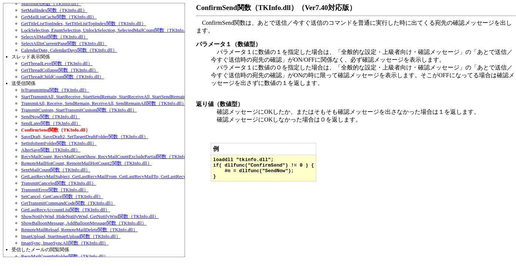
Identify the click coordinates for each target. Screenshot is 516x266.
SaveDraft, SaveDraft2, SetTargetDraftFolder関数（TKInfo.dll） (84, 136)
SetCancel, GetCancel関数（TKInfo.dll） (62, 196)
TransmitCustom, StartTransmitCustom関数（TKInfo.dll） (79, 110)
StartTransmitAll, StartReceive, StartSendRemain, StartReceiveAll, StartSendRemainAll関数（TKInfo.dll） (126, 96)
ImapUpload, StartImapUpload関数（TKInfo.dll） (71, 236)
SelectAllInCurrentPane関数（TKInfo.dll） (64, 43)
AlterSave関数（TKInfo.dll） (50, 150)
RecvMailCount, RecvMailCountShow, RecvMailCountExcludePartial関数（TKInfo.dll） (109, 156)
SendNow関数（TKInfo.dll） (50, 116)
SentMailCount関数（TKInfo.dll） (55, 170)
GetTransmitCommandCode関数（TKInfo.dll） (68, 203)
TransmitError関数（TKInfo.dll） (54, 189)
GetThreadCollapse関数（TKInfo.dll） (59, 70)
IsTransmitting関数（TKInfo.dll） (55, 90)
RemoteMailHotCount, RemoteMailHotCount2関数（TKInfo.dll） (86, 163)
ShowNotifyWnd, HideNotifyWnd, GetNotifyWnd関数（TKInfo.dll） (90, 216)
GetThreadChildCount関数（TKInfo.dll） (62, 76)
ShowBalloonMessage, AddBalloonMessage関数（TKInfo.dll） (83, 223)
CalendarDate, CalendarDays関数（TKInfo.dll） (69, 50)
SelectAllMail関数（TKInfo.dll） (54, 37)
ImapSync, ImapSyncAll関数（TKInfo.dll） (65, 243)
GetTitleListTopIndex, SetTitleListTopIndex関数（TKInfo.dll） (83, 23)
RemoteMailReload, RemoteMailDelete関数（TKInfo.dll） (79, 229)
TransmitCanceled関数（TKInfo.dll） (58, 183)
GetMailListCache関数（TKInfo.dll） (59, 17)
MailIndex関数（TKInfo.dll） (51, 3)
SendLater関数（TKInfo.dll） (51, 123)
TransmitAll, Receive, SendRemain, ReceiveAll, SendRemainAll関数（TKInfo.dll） (103, 103)
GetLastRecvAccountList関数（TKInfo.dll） (65, 209)
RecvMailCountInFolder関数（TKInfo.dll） (64, 256)
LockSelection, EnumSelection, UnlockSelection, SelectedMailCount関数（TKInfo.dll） (108, 30)
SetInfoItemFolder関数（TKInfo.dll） (59, 143)
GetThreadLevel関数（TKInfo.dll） (56, 63)
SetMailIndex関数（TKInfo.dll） (54, 10)
